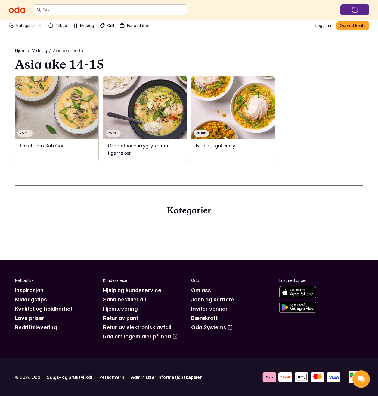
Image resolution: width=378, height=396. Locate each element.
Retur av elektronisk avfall (137, 327)
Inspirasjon (29, 290)
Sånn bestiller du (125, 299)
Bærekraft (204, 318)
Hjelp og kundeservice (132, 290)
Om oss (201, 290)
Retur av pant (120, 318)
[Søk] (39, 10)
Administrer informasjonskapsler (166, 377)
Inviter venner (209, 309)
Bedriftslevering (36, 327)
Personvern (111, 377)
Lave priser (29, 318)
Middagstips (31, 299)
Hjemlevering (120, 309)
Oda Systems (212, 327)
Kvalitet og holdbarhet (43, 309)
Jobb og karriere (212, 299)
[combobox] (114, 10)
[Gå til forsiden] (17, 10)
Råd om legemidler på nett (140, 336)
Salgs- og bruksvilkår (70, 377)
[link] (57, 118)
